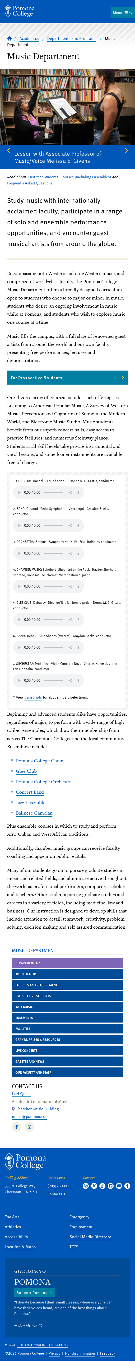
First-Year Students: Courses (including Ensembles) (69, 177)
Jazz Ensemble (31, 802)
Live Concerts (26, 1050)
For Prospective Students (36, 377)
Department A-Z (27, 962)
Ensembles (24, 1017)
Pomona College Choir (39, 760)
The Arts (12, 1216)
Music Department (34, 950)
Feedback (107, 1353)
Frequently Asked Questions (30, 183)
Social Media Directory (90, 1236)
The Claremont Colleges (42, 1344)
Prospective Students (33, 995)
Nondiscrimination (80, 1353)
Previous (9, 150)
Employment (81, 1226)
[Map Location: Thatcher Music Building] (37, 1109)
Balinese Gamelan (34, 813)
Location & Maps (20, 1246)
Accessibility (16, 1236)
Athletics (13, 1226)
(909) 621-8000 (60, 1186)
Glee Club (26, 771)
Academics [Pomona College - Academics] (29, 38)
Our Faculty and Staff (33, 1072)
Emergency (79, 1216)
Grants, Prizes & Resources (37, 1039)
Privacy (54, 1353)
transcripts (33, 697)
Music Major (25, 973)
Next (126, 150)
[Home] (20, 11)
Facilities (22, 1028)
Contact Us (56, 1194)
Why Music (24, 1006)
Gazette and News (29, 1061)
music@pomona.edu (29, 1116)
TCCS (74, 1246)
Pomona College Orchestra (43, 781)
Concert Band (30, 792)
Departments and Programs (71, 38)
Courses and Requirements (37, 984)
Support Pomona (32, 1292)
